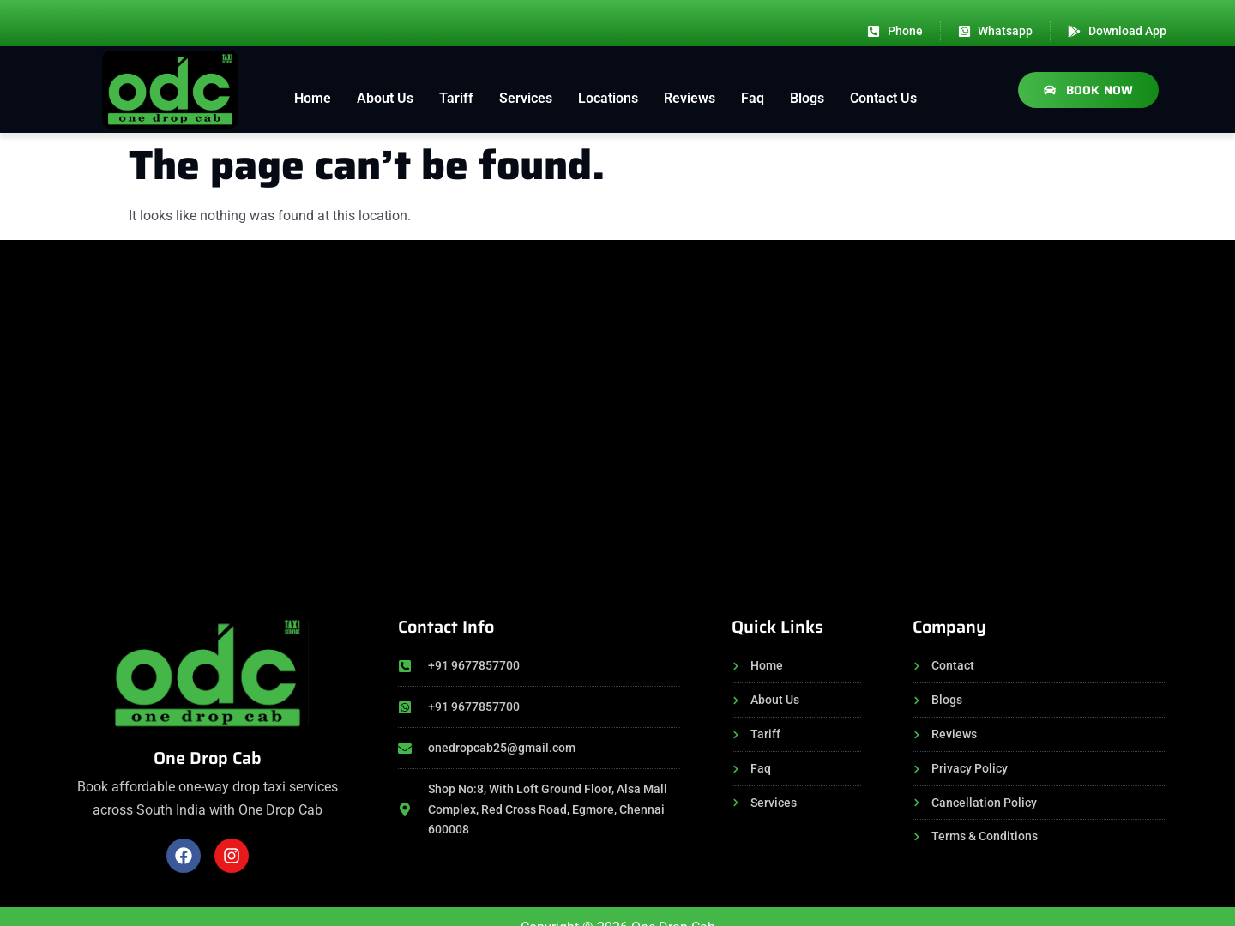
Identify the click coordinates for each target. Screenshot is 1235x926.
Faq (752, 98)
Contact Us (883, 98)
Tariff (456, 98)
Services (525, 98)
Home (312, 98)
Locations (608, 98)
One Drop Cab (208, 758)
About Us (385, 98)
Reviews (689, 98)
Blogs (807, 98)
